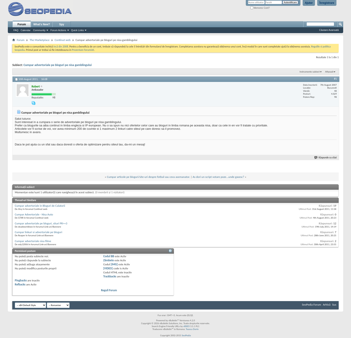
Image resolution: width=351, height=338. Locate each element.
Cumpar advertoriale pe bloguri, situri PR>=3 (41, 223)
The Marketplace (39, 40)
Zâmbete (108, 260)
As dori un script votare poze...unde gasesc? (218, 177)
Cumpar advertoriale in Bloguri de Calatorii (40, 205)
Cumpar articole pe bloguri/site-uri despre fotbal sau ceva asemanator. (148, 177)
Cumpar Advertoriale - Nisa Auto (34, 214)
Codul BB (108, 256)
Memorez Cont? (260, 8)
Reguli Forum (109, 290)
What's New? (41, 24)
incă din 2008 (61, 46)
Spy (61, 24)
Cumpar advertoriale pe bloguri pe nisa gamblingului (58, 65)
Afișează (329, 71)
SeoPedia (186, 335)
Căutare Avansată (329, 30)
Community (39, 30)
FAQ (15, 30)
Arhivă (326, 304)
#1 (335, 78)
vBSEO (186, 326)
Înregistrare (326, 2)
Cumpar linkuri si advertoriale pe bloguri (38, 232)
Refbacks (20, 284)
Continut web (63, 40)
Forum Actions (58, 30)
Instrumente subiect (310, 71)
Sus (334, 304)
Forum (21, 24)
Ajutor (309, 2)
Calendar (26, 30)
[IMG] (114, 264)
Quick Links (77, 30)
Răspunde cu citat (326, 157)
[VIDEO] (108, 268)
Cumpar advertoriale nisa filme (33, 241)
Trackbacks (109, 276)
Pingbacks (21, 280)
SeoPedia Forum (311, 304)
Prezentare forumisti (83, 49)
